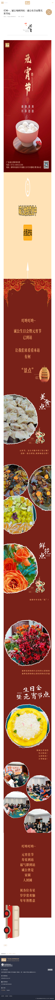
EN (52, 2)
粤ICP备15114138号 (46, 998)
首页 (7, 953)
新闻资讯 (10, 953)
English (8, 990)
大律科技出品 (51, 998)
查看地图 (50, 969)
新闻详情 (14, 953)
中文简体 (3, 990)
